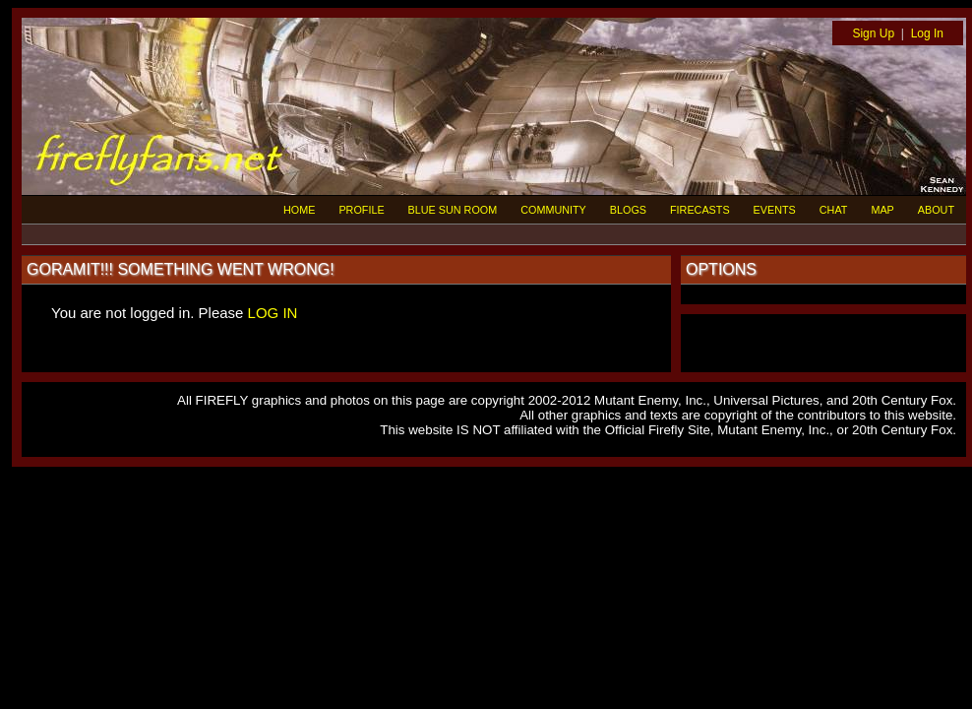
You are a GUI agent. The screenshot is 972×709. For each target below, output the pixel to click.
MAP (882, 210)
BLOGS (628, 210)
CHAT (834, 210)
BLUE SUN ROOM (453, 210)
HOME (299, 210)
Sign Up (873, 33)
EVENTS (775, 210)
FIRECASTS (700, 210)
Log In (927, 33)
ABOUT (936, 210)
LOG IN (273, 312)
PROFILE (361, 210)
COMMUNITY (553, 210)
